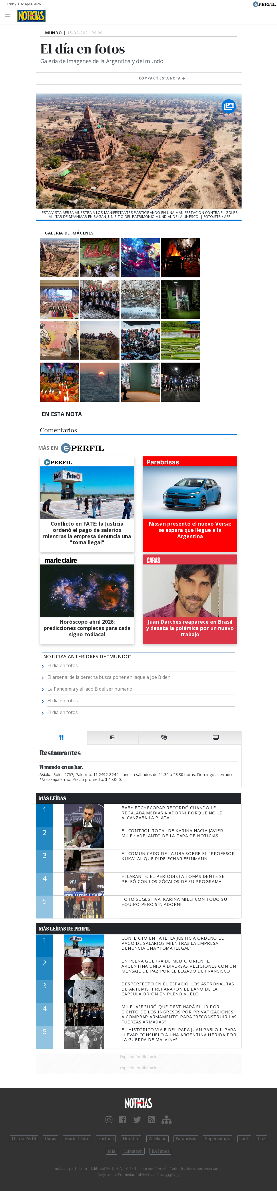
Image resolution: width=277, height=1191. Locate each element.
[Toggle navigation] (9, 15)
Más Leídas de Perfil (64, 928)
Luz (261, 1138)
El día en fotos (62, 665)
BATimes (160, 1151)
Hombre (131, 1138)
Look (244, 1138)
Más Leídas (52, 798)
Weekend (157, 1138)
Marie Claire (77, 1138)
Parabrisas (186, 1138)
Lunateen (133, 1151)
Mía (111, 1151)
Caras (50, 1138)
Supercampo (217, 1138)
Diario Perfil (24, 1138)
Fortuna (106, 1138)
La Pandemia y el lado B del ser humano (89, 689)
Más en (71, 448)
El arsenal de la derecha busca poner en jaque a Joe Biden (108, 677)
